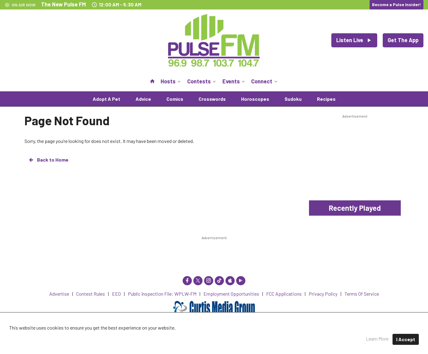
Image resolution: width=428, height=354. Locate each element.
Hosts (171, 81)
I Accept (405, 339)
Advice (143, 99)
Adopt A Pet (106, 99)
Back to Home (48, 160)
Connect (264, 81)
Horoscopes (255, 99)
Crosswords (212, 99)
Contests (202, 81)
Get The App (403, 40)
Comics (174, 99)
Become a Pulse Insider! (396, 4)
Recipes (326, 99)
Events (234, 81)
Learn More (377, 338)
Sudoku (293, 99)
